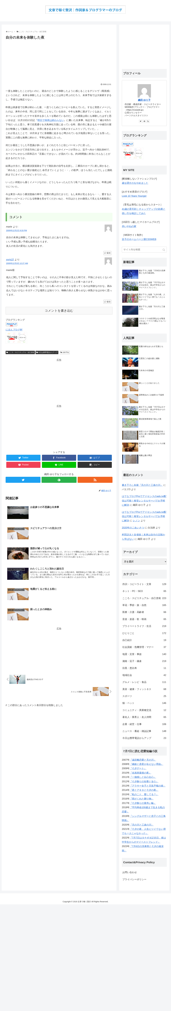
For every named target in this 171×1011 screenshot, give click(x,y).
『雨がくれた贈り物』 (142, 798)
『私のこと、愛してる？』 (144, 794)
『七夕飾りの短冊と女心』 (144, 781)
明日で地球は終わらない (50, 120)
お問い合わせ (129, 872)
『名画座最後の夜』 (140, 772)
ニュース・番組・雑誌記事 (144, 731)
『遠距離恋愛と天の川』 (143, 760)
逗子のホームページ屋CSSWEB (139, 239)
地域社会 (144, 675)
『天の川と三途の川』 (142, 824)
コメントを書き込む (59, 310)
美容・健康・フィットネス (144, 689)
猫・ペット (144, 703)
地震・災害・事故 (144, 654)
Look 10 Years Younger (134, 196)
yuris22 (10, 259)
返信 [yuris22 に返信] (108, 302)
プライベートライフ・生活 (144, 626)
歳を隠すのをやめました (135, 183)
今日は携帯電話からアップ (48, 352)
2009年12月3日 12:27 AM (17, 263)
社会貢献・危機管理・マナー (144, 647)
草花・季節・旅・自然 (144, 605)
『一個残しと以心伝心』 (143, 777)
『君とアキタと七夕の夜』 (144, 790)
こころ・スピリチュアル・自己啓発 (21, 352)
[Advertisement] (59, 60)
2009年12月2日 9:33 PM (16, 230)
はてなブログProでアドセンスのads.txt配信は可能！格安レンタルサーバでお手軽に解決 (144, 500)
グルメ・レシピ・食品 (144, 682)
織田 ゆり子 (144, 100)
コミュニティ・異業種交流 (144, 710)
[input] (144, 250)
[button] (164, 250)
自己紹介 (144, 640)
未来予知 (65, 352)
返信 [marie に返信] (108, 253)
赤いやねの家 (129, 226)
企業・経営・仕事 (144, 724)
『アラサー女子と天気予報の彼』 (148, 785)
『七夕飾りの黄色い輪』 (143, 803)
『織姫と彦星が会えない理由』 (146, 764)
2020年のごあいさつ (133, 527)
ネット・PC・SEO (144, 591)
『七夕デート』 (138, 768)
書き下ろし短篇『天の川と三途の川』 (142, 485)
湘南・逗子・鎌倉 (144, 661)
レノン (136, 520)
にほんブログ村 (14, 329)
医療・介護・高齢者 (144, 612)
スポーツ (144, 696)
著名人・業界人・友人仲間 (144, 717)
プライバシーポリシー (134, 879)
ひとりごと (144, 633)
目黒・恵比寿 (144, 668)
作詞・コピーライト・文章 (144, 584)
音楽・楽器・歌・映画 (144, 619)
